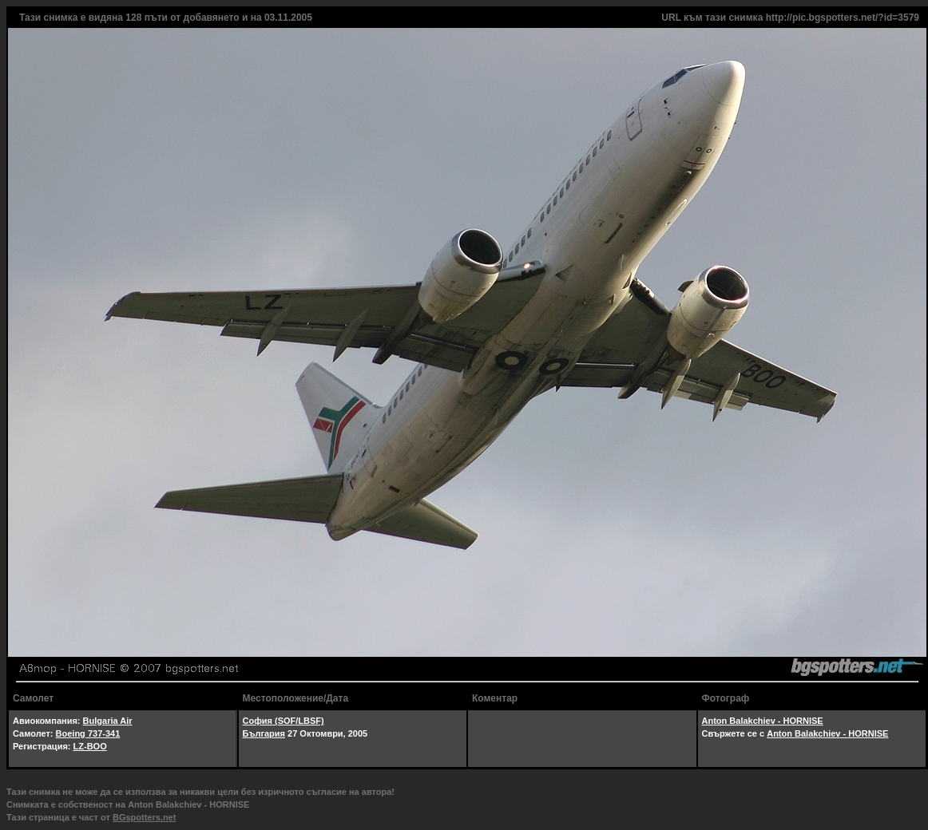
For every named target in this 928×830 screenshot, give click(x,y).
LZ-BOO (90, 746)
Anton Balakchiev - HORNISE (762, 720)
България (264, 733)
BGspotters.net (144, 817)
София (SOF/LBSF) (283, 720)
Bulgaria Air (108, 720)
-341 (111, 733)
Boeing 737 (79, 733)
